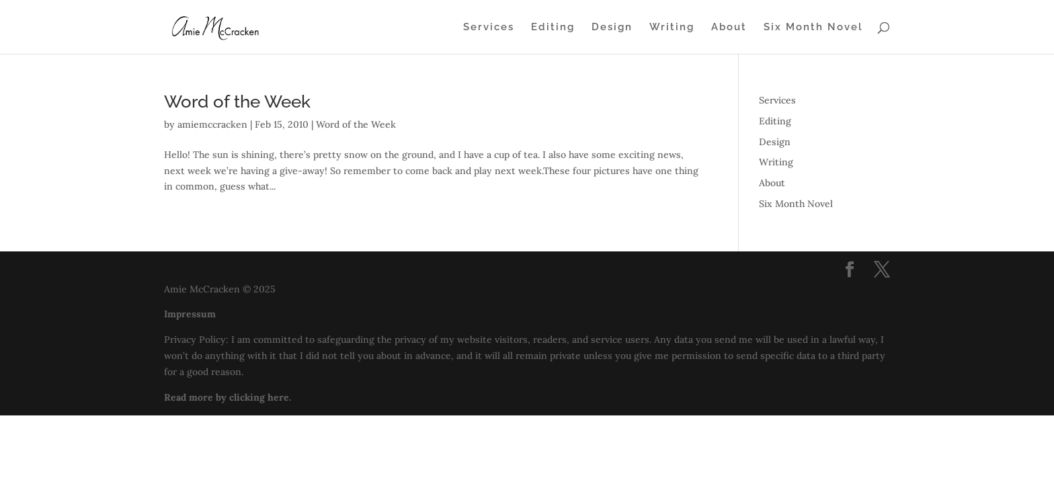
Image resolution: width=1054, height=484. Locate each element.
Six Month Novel (813, 27)
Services (488, 27)
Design (612, 27)
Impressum (190, 314)
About (729, 27)
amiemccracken (212, 124)
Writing (671, 27)
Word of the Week (237, 101)
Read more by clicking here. (227, 397)
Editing (553, 27)
